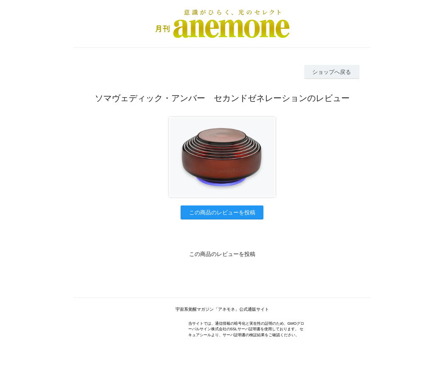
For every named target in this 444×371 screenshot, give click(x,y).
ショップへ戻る (331, 72)
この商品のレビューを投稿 (222, 212)
